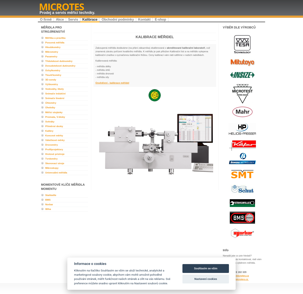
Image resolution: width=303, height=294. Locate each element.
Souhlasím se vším (205, 268)
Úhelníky (50, 107)
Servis (73, 19)
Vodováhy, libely (54, 89)
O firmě (46, 19)
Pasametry (51, 56)
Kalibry (49, 131)
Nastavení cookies (205, 279)
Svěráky (49, 121)
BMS (47, 200)
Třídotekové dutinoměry (58, 61)
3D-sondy (50, 79)
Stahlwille (50, 195)
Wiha (48, 209)
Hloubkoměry (53, 47)
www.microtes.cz (239, 279)
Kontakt (144, 19)
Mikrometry (51, 52)
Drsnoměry (51, 145)
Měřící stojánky (53, 112)
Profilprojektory (54, 149)
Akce (60, 19)
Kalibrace (89, 19)
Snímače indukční (55, 93)
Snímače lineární (54, 98)
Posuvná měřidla (54, 42)
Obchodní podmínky (118, 19)
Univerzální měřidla (56, 172)
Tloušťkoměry (53, 75)
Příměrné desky (54, 126)
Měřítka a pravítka (55, 38)
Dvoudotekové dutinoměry (60, 65)
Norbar (49, 204)
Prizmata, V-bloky (55, 117)
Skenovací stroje (54, 163)
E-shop (160, 19)
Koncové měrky (54, 135)
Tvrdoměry (51, 158)
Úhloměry (50, 103)
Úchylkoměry (52, 70)
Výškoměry (51, 84)
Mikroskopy (51, 168)
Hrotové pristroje (55, 154)
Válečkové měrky (55, 140)
